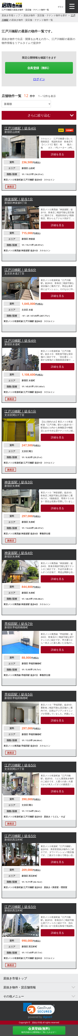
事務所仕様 (45, 533)
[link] (39, 1010)
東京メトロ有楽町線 (13, 179)
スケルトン (49, 179)
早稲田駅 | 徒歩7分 (18, 623)
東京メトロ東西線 (12, 250)
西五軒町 (33, 875)
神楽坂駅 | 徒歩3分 (18, 482)
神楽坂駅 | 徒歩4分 (18, 553)
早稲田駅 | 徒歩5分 (18, 694)
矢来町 (32, 521)
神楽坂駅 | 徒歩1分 (18, 199)
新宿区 (25, 168)
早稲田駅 (25, 675)
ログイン (39, 79)
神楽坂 (32, 238)
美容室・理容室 (59, 887)
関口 (31, 451)
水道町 (32, 380)
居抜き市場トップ (11, 15)
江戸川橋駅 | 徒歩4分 (20, 128)
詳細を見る (57, 154)
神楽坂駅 (25, 250)
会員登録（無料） (39, 68)
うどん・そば (58, 816)
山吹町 (32, 168)
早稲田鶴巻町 (35, 663)
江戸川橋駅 (28, 179)
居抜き (47, 816)
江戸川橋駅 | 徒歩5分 (20, 765)
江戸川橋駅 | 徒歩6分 (20, 270)
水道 (31, 309)
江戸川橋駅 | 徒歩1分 (20, 411)
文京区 (25, 309)
